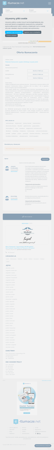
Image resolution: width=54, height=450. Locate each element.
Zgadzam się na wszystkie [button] (14, 32)
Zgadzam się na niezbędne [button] (32, 32)
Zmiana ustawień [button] (11, 35)
